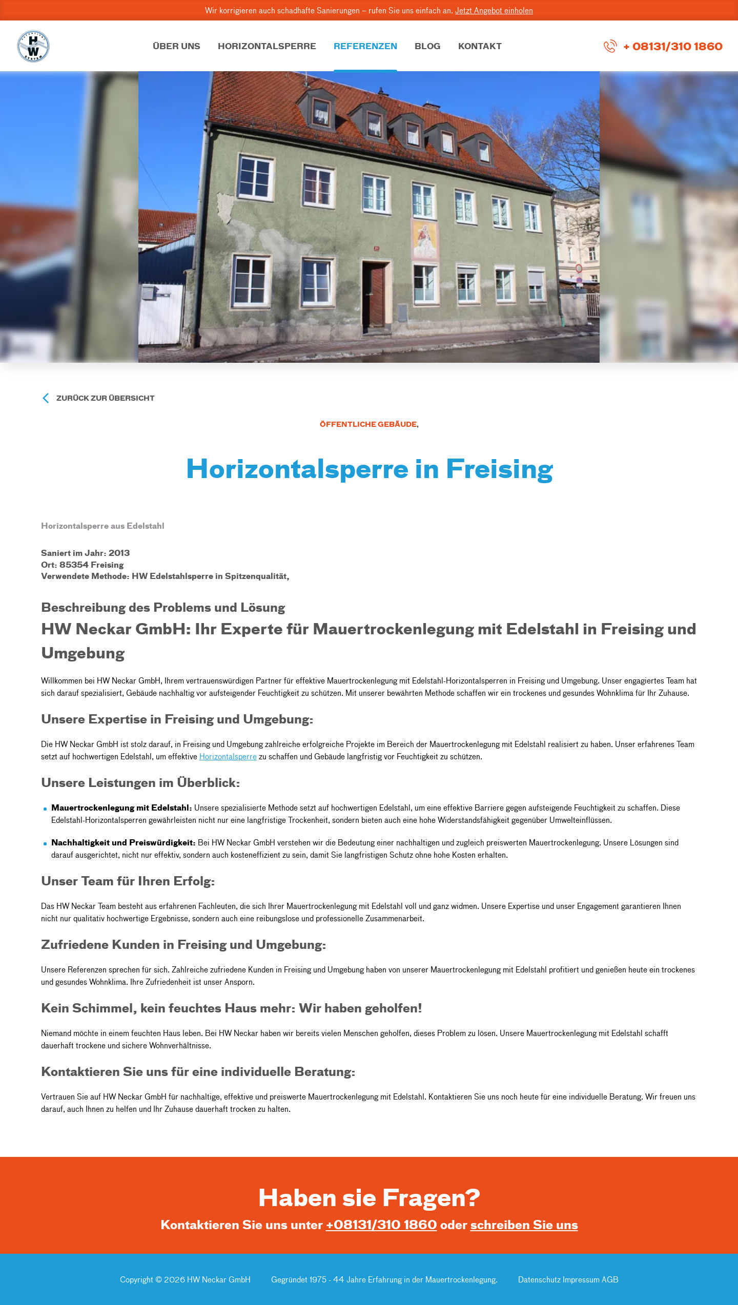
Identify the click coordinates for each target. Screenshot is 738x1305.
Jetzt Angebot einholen (494, 10)
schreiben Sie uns (524, 1224)
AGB (610, 1279)
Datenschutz (540, 1279)
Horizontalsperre (228, 756)
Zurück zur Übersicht (105, 397)
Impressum (581, 1279)
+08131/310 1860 (381, 1224)
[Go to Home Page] (33, 46)
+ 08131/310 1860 (673, 45)
